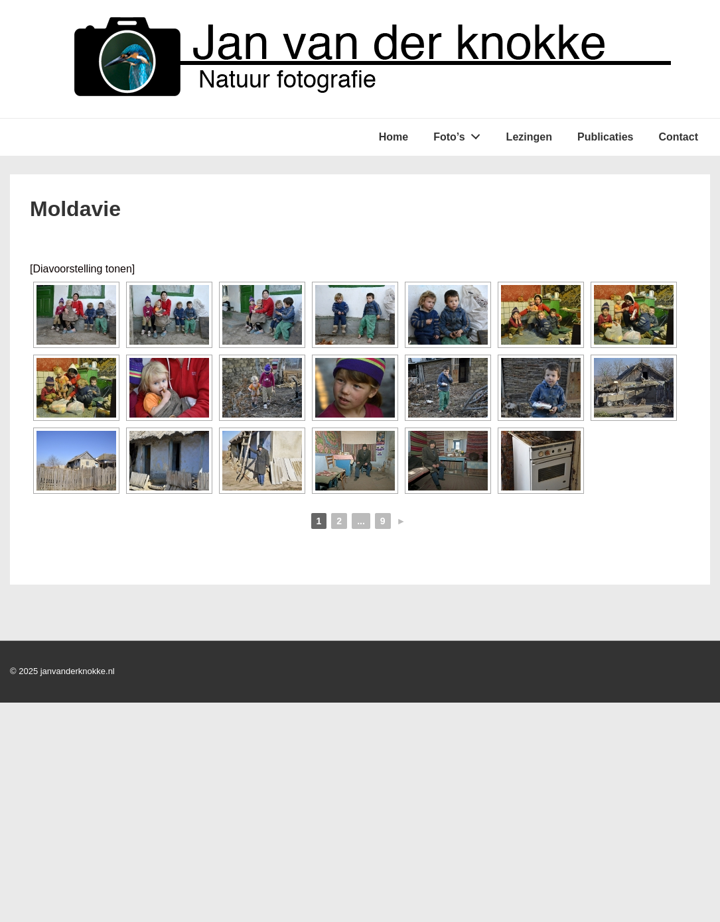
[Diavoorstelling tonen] (82, 268)
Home (393, 137)
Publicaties (605, 137)
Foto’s (460, 134)
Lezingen (529, 137)
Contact (678, 137)
